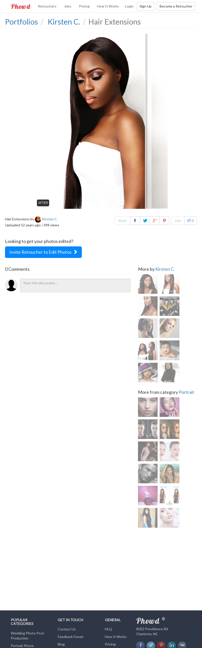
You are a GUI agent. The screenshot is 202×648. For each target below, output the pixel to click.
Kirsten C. (165, 269)
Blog (61, 644)
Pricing (84, 6)
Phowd (20, 6)
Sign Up (146, 6)
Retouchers (47, 6)
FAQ (108, 629)
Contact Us (67, 629)
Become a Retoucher (176, 6)
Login (129, 6)
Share (122, 220)
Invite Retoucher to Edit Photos (43, 252)
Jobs (67, 6)
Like (178, 220)
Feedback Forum (70, 636)
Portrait (186, 394)
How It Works (108, 6)
